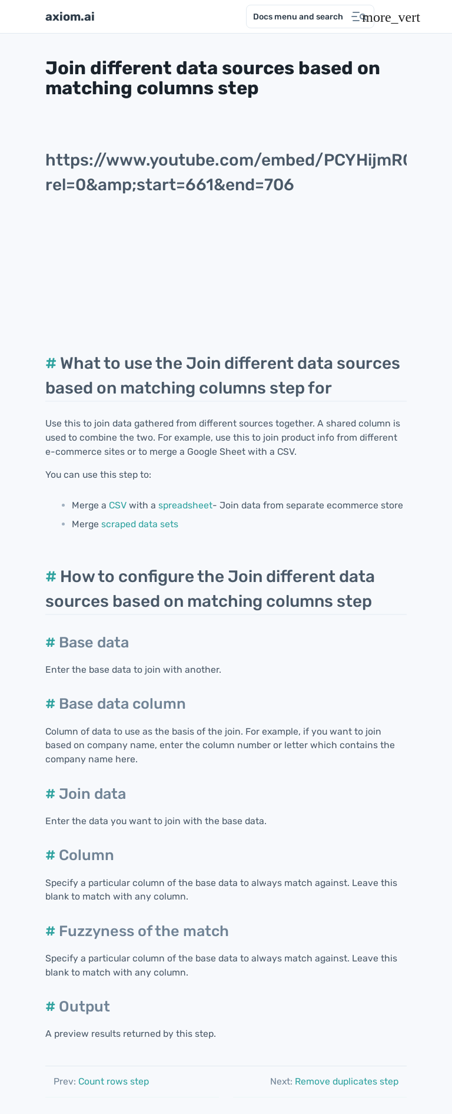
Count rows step (101, 1081)
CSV (118, 505)
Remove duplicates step (334, 1081)
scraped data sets (139, 524)
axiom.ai (70, 16)
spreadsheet (185, 505)
